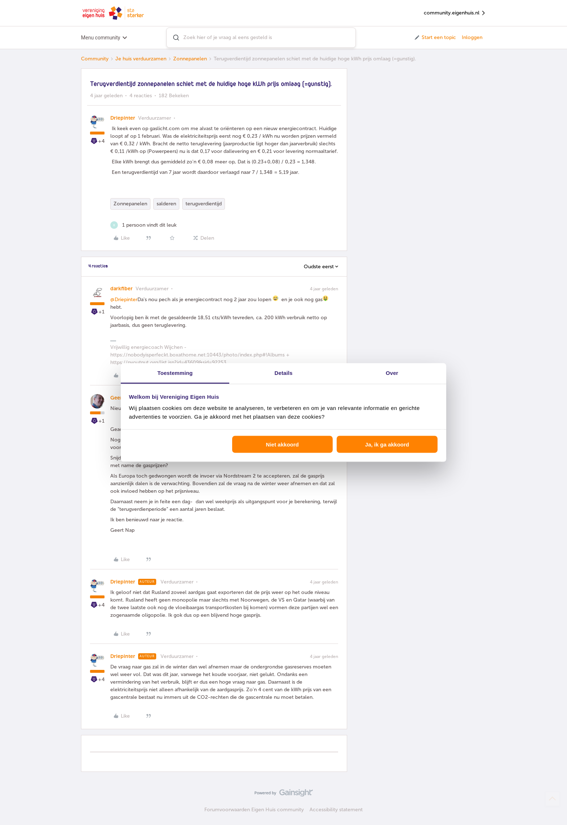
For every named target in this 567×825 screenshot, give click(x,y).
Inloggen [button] (472, 37)
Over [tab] (392, 373)
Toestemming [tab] (175, 373)
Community (94, 59)
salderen (166, 204)
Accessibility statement (336, 810)
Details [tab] (283, 373)
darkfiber (121, 289)
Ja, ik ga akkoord (387, 444)
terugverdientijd (204, 204)
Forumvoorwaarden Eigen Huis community (254, 810)
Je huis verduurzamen (140, 59)
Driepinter (122, 118)
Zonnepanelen (190, 59)
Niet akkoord (282, 444)
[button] (435, 38)
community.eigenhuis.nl (455, 13)
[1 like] (143, 225)
